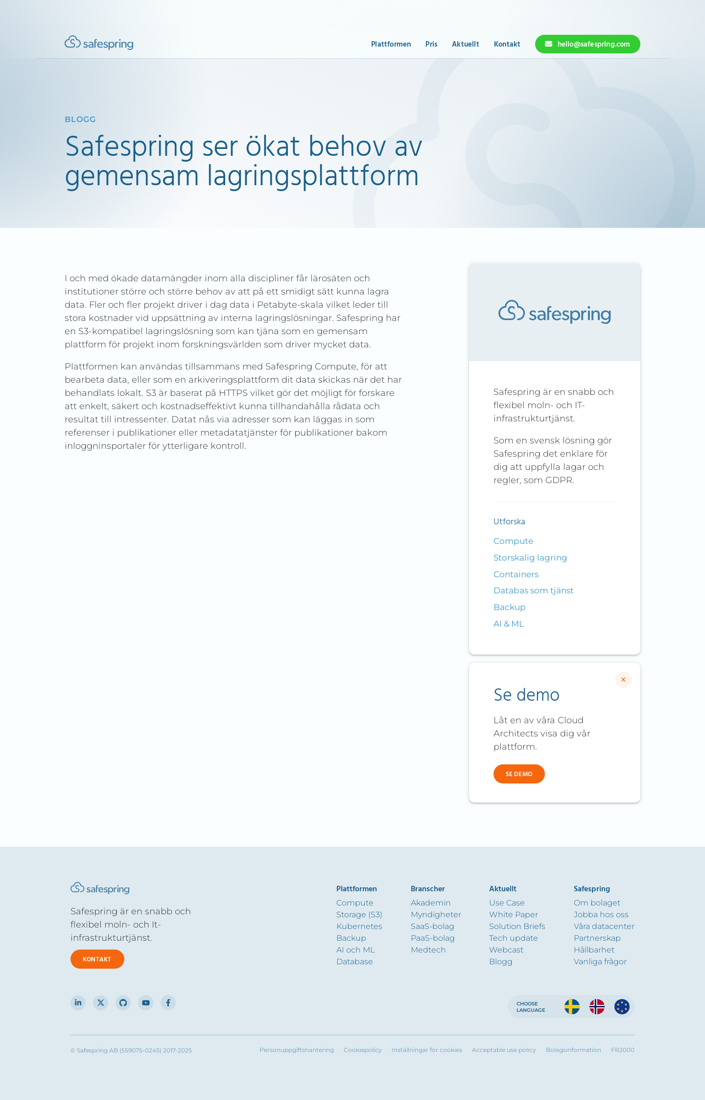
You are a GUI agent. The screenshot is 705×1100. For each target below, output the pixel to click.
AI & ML (509, 624)
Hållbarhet (594, 949)
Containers (516, 574)
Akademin (431, 902)
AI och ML (355, 949)
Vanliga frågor (600, 961)
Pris (431, 44)
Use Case (507, 902)
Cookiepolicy (363, 1050)
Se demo (519, 774)
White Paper (513, 914)
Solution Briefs (517, 926)
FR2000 (622, 1050)
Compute (513, 541)
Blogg (501, 961)
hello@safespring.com (594, 44)
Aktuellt (465, 44)
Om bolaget (597, 902)
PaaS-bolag (433, 938)
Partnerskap (597, 938)
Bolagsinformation (573, 1050)
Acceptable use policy (504, 1050)
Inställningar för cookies (427, 1050)
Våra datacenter (604, 926)
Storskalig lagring (530, 557)
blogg (80, 119)
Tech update (513, 938)
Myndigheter (436, 914)
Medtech (428, 949)
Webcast (506, 949)
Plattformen (391, 44)
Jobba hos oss (601, 914)
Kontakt (507, 44)
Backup (510, 607)
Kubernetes (359, 926)
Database (354, 961)
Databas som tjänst (534, 590)
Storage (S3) (359, 914)
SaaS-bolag (432, 926)
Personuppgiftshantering (296, 1050)
